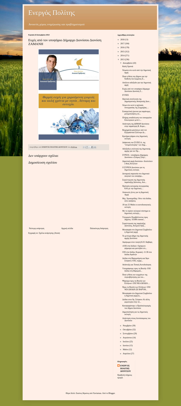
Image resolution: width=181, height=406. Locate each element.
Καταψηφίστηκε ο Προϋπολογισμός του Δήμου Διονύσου (136, 307)
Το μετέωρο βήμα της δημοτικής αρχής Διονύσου (135, 237)
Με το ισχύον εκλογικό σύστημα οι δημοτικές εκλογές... (136, 212)
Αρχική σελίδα (67, 228)
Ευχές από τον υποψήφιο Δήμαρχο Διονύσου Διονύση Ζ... (136, 90)
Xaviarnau (97, 393)
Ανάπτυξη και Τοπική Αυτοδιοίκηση (136, 265)
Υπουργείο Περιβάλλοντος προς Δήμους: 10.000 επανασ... (135, 218)
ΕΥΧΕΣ (125, 95)
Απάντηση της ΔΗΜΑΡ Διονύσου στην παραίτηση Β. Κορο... (135, 125)
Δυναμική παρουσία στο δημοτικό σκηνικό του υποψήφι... (135, 175)
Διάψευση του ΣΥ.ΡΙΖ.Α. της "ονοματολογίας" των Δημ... (134, 143)
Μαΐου (126, 349)
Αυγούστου (127, 338)
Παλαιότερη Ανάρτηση (99, 228)
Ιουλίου (126, 342)
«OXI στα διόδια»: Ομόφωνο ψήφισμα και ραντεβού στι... (134, 247)
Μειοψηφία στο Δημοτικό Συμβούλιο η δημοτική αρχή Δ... (137, 294)
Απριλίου (127, 354)
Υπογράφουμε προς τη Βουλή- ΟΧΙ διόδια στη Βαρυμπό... (136, 269)
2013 (122, 59)
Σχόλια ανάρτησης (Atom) (49, 233)
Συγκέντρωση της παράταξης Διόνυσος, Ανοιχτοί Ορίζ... (134, 224)
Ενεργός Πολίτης (51, 12)
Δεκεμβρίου (128, 63)
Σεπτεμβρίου (128, 333)
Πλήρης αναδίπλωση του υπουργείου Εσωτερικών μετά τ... (137, 119)
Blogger (111, 393)
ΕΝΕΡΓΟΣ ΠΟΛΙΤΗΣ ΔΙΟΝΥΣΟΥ (125, 368)
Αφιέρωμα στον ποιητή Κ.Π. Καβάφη (137, 242)
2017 (122, 43)
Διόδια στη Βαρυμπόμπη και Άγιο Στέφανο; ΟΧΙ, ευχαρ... (135, 259)
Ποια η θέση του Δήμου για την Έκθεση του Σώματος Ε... (134, 77)
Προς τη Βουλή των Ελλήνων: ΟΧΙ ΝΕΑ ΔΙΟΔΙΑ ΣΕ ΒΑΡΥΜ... (136, 288)
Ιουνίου (126, 345)
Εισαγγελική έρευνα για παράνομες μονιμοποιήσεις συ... (136, 112)
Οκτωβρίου (127, 330)
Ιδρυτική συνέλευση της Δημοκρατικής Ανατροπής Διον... (136, 100)
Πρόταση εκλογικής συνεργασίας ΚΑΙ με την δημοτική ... (135, 187)
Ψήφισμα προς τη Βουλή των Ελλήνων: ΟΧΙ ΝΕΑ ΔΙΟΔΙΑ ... (136, 282)
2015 (122, 52)
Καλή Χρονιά (127, 66)
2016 (122, 47)
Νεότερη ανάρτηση (36, 228)
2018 (122, 40)
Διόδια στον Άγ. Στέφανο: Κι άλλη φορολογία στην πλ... (136, 300)
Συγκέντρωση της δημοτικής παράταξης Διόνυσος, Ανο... (134, 181)
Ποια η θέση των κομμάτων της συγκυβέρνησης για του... (134, 276)
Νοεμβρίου (127, 326)
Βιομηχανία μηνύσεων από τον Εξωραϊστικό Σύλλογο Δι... (134, 131)
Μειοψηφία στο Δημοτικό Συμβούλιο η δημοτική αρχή (137, 231)
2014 (122, 55)
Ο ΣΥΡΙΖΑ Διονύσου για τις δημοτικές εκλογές (133, 168)
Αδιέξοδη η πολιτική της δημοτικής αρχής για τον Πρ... (136, 150)
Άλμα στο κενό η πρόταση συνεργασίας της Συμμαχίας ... (135, 106)
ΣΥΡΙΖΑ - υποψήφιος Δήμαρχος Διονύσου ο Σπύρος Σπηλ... (135, 156)
